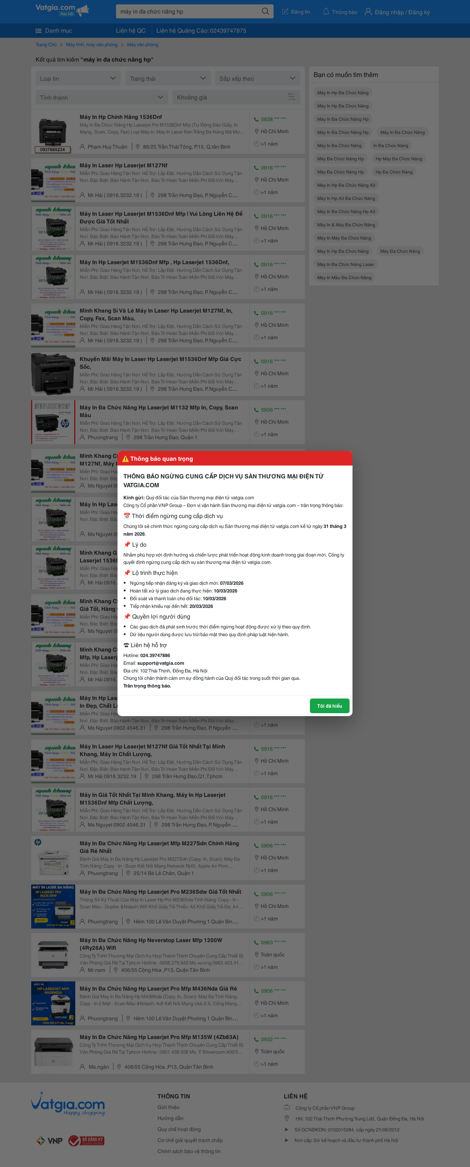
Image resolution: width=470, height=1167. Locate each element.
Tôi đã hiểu (329, 705)
